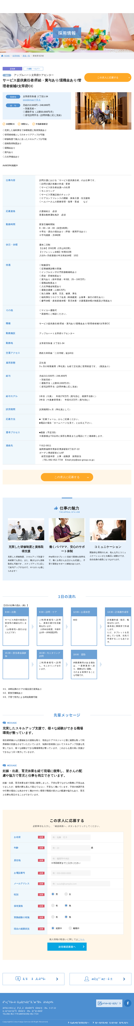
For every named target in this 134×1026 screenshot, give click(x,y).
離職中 (76, 928)
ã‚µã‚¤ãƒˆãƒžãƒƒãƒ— (79, 1023)
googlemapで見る (32, 100)
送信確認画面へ (67, 946)
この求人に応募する (107, 77)
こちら (81, 939)
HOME (7, 56)
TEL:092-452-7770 (11, 1013)
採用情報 (16, 56)
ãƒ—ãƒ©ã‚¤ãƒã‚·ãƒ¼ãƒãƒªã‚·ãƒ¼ (111, 1023)
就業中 (59, 928)
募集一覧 (26, 56)
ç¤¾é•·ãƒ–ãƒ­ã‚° (109, 1003)
